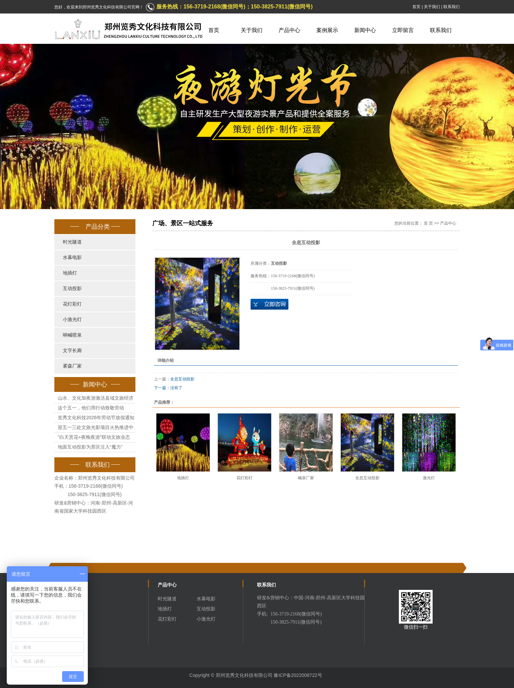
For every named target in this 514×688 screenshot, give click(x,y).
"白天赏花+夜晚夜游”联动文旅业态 (94, 437)
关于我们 (432, 6)
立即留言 (403, 30)
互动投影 (72, 288)
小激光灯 (72, 319)
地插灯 (70, 273)
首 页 (428, 223)
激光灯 (429, 478)
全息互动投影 (182, 379)
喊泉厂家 (306, 478)
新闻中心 (365, 30)
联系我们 (451, 6)
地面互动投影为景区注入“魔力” (90, 447)
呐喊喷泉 (72, 335)
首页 (416, 6)
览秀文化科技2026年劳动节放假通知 (96, 417)
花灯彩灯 (72, 304)
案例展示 (327, 30)
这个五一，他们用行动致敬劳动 (91, 407)
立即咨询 (269, 304)
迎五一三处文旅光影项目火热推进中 (95, 427)
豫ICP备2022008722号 (298, 675)
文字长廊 (72, 350)
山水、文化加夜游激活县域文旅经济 (95, 398)
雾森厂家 (72, 366)
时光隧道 (72, 242)
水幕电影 (72, 257)
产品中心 (289, 30)
